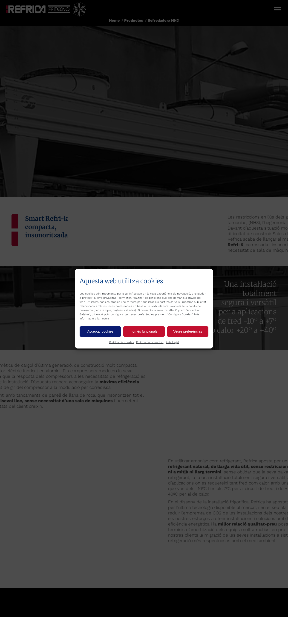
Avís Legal (172, 342)
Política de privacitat (150, 342)
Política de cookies (121, 342)
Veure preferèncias (187, 331)
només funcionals (144, 331)
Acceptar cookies (100, 331)
